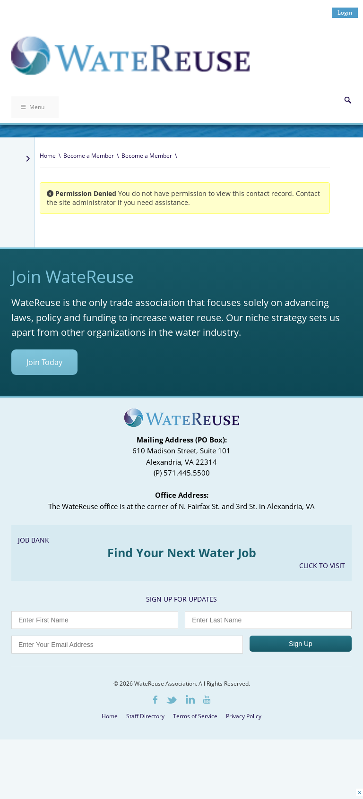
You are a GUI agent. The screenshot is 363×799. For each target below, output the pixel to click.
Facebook (155, 700)
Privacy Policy (243, 716)
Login (344, 12)
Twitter (171, 700)
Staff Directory (145, 716)
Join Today (44, 362)
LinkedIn (190, 699)
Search (348, 100)
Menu (32, 107)
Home (48, 156)
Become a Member (88, 156)
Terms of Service (195, 716)
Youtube (206, 699)
